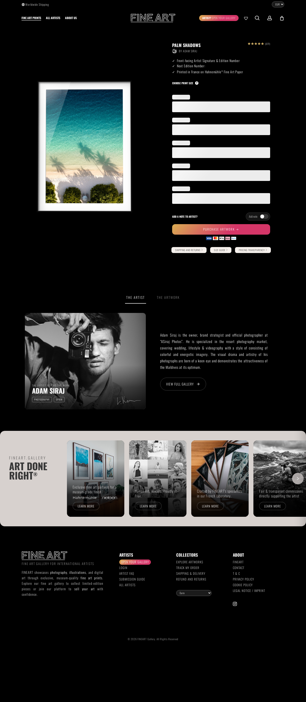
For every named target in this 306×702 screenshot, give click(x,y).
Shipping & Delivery (190, 573)
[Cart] (281, 18)
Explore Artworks (189, 561)
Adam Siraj (190, 51)
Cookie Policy (243, 584)
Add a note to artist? (184, 216)
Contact (238, 567)
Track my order (187, 567)
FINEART (238, 561)
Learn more (86, 506)
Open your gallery (135, 561)
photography (58, 572)
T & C (236, 573)
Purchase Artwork (219, 229)
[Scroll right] (298, 478)
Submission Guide (132, 579)
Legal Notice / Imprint (249, 590)
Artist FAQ (126, 573)
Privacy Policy (243, 579)
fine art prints (91, 577)
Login (123, 567)
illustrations (77, 572)
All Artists (127, 584)
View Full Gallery (183, 383)
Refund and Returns (191, 579)
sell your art (84, 588)
